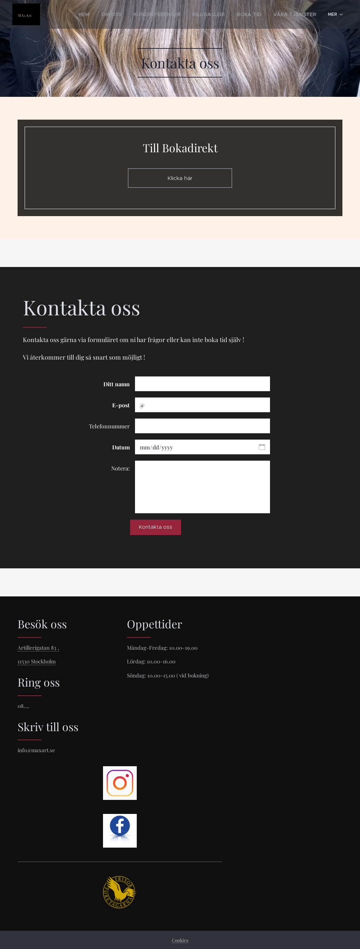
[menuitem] (72, 14)
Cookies (180, 940)
